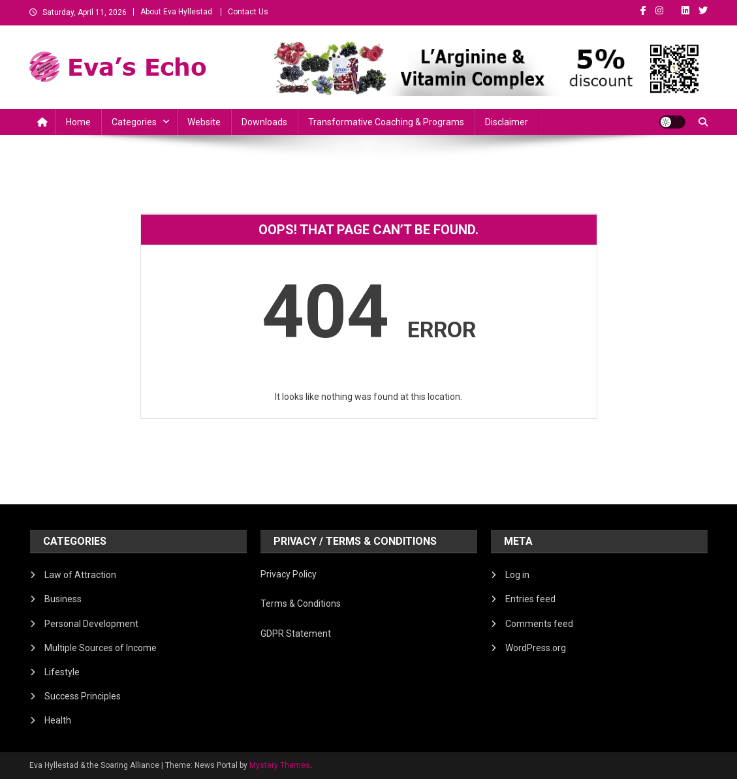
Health (57, 720)
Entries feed (530, 599)
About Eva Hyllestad (176, 11)
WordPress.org (535, 648)
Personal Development (91, 624)
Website (204, 122)
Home (78, 122)
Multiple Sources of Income (100, 648)
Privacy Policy (288, 574)
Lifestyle (62, 672)
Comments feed (539, 624)
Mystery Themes (279, 765)
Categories (134, 122)
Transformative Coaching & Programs (386, 122)
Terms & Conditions (300, 603)
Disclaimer (506, 122)
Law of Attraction (80, 575)
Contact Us (248, 11)
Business (63, 599)
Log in (517, 575)
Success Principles (82, 696)
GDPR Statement (295, 633)
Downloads (264, 122)
